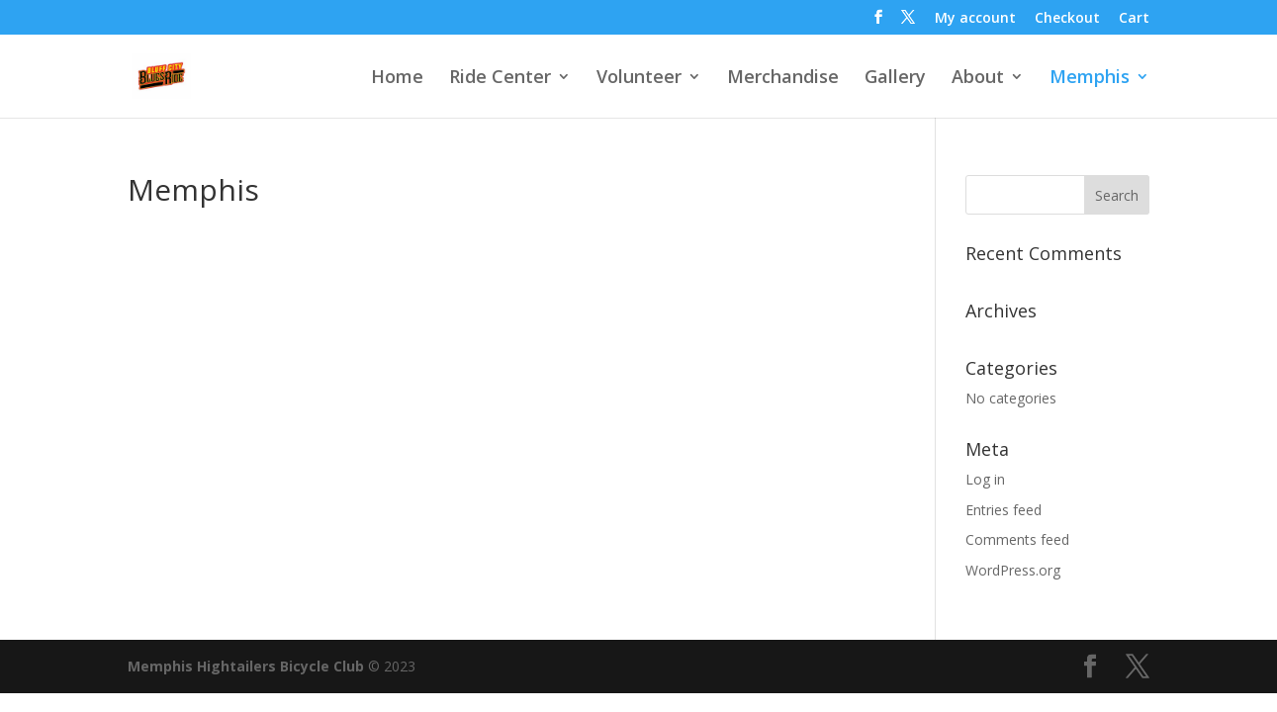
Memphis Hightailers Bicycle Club (246, 666)
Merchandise (783, 78)
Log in (985, 479)
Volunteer (639, 78)
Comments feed (1017, 539)
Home (397, 78)
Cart (1134, 19)
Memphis (1089, 78)
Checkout (1067, 19)
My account (975, 19)
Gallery (895, 78)
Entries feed (1003, 509)
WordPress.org (1012, 570)
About (978, 78)
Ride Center (500, 78)
